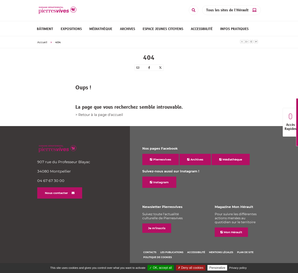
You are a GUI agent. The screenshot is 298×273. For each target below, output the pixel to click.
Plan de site (245, 252)
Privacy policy (238, 267)
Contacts (149, 252)
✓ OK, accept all (160, 267)
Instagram (161, 182)
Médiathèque (232, 159)
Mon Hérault (233, 232)
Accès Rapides (290, 122)
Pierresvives (162, 159)
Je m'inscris (156, 228)
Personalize (217, 267)
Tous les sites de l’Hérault (227, 10)
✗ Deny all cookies (190, 267)
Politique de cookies (157, 257)
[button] (45, 29)
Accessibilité (196, 252)
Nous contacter (56, 193)
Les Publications (171, 252)
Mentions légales (221, 252)
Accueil (42, 42)
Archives (196, 159)
